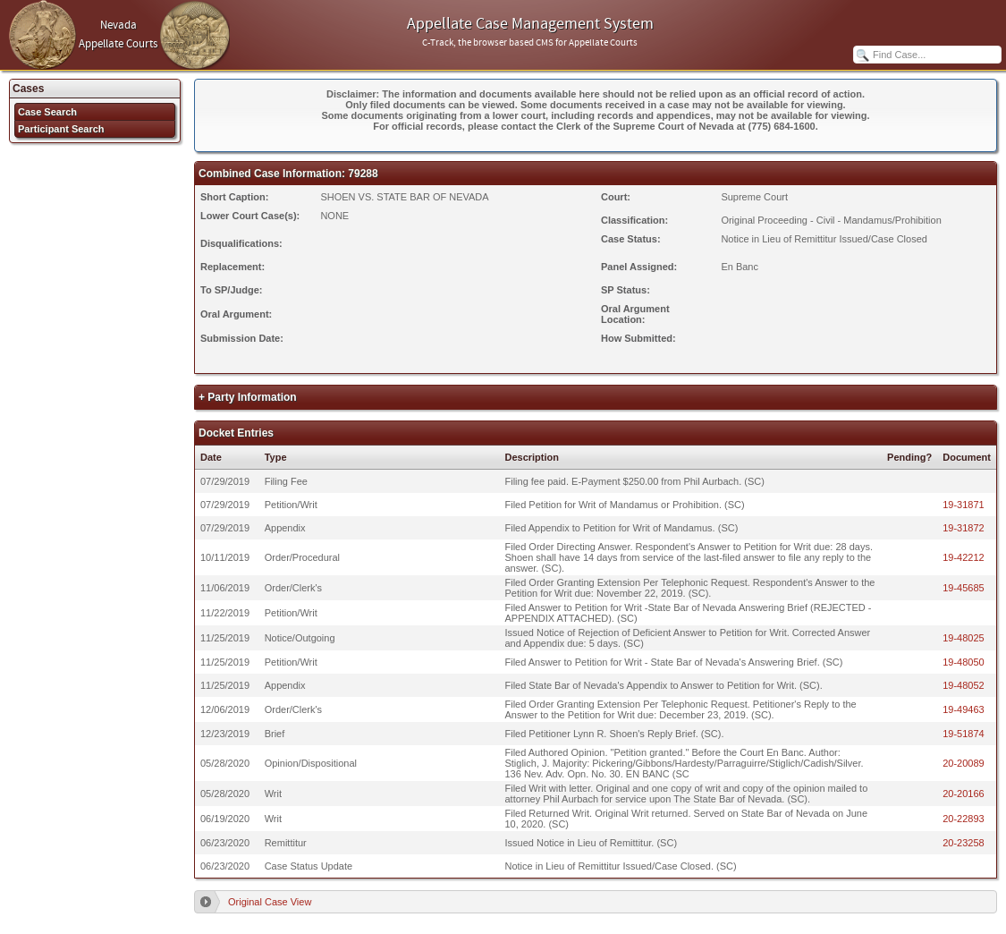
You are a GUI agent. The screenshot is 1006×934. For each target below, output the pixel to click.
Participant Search (61, 128)
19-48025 (964, 638)
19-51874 (964, 733)
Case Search (47, 111)
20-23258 (964, 842)
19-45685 (964, 587)
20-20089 (964, 763)
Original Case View (269, 901)
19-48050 (964, 662)
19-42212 (964, 557)
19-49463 (964, 709)
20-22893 (964, 818)
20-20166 (964, 793)
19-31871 (964, 504)
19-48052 (964, 685)
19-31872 (964, 527)
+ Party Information (248, 397)
